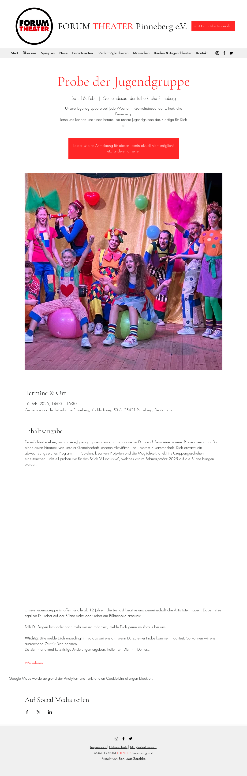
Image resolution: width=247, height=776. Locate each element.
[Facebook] (224, 53)
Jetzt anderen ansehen (123, 151)
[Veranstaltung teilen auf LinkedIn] (50, 712)
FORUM (75, 26)
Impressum (98, 747)
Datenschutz (118, 747)
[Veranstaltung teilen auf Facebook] (27, 712)
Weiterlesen (34, 662)
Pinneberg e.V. (160, 26)
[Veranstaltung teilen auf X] (38, 712)
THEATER (113, 26)
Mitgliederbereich (143, 747)
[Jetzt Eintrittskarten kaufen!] (213, 26)
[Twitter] (231, 53)
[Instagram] (217, 53)
